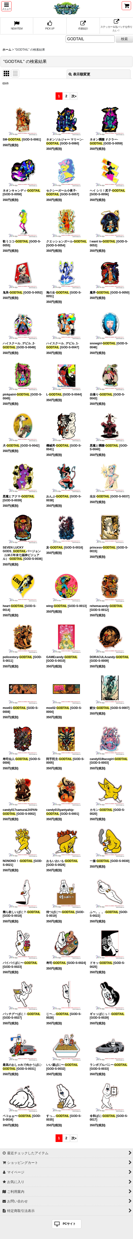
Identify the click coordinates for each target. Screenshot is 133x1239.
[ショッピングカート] (126, 5)
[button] (6, 6)
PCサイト (69, 1223)
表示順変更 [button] (79, 74)
